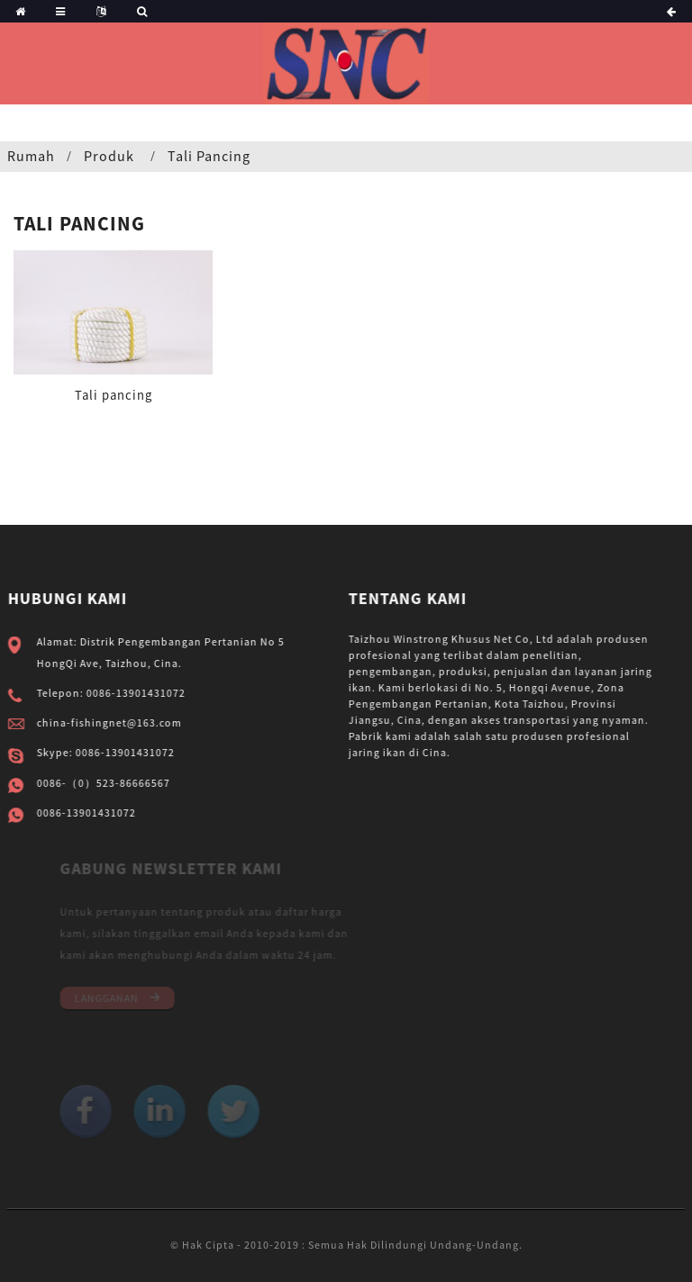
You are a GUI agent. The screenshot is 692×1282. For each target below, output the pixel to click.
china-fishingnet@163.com (113, 722)
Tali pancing (209, 156)
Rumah (31, 156)
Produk (109, 156)
